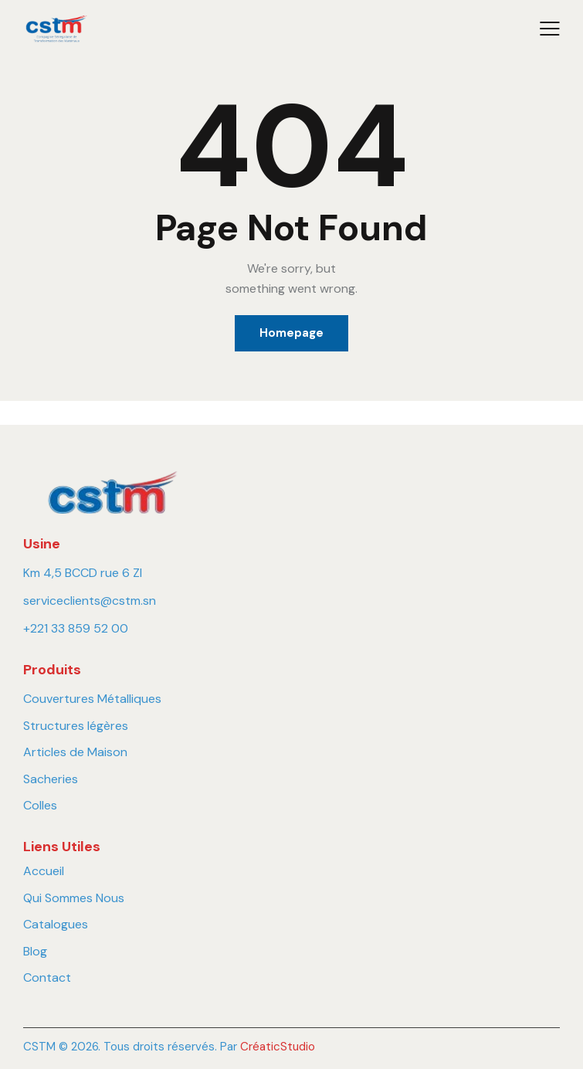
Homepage (291, 333)
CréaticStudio (277, 1046)
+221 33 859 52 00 (75, 628)
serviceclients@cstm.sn (89, 600)
